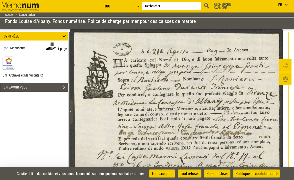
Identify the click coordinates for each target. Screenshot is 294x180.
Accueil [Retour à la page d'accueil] (9, 14)
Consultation (27, 14)
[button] (285, 65)
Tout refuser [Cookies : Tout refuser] (189, 173)
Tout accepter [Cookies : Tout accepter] (162, 173)
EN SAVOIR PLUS (36, 87)
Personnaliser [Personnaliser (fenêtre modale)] (217, 173)
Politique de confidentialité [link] (256, 173)
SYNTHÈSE (35, 36)
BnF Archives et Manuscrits (23, 75)
